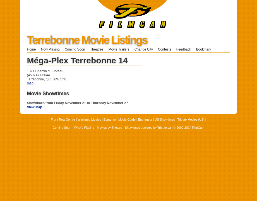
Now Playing (50, 49)
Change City (143, 49)
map (30, 83)
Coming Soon (75, 49)
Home (31, 49)
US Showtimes (165, 119)
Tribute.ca (164, 127)
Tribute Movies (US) (190, 119)
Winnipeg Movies (89, 119)
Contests (164, 49)
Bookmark (205, 49)
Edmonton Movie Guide (120, 119)
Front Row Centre (63, 119)
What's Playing (84, 127)
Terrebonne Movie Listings (87, 40)
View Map (34, 107)
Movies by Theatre (109, 127)
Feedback (183, 49)
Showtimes (132, 127)
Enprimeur (145, 119)
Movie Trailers (119, 49)
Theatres (96, 49)
